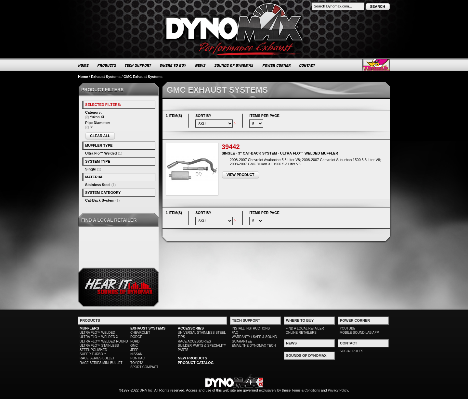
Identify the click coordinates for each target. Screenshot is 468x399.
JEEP (134, 350)
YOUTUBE (347, 328)
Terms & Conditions (306, 390)
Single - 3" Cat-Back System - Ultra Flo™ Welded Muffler (280, 153)
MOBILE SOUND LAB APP (359, 332)
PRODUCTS (107, 65)
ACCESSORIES (191, 328)
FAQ (235, 332)
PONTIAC (137, 358)
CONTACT (307, 65)
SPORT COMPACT (144, 367)
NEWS (200, 65)
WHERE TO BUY (173, 65)
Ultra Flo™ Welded (101, 153)
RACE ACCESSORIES (194, 341)
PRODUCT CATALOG (196, 363)
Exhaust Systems (106, 77)
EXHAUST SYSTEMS (147, 328)
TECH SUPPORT (138, 65)
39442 (231, 146)
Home (83, 77)
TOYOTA (136, 363)
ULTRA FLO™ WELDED (97, 332)
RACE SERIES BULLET (97, 358)
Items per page (264, 116)
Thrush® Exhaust (376, 65)
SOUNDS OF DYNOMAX (234, 65)
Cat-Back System (99, 200)
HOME (83, 65)
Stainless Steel (97, 185)
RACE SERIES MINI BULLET (101, 363)
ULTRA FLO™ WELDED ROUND (104, 341)
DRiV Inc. (146, 390)
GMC (134, 345)
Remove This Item (87, 117)
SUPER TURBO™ (93, 354)
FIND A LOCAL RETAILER (305, 328)
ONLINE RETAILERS (301, 332)
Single (90, 169)
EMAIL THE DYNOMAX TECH (254, 345)
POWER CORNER (276, 65)
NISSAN (136, 354)
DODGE (136, 337)
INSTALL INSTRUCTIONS (251, 328)
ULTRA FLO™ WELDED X (99, 337)
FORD (134, 341)
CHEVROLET (140, 332)
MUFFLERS (89, 328)
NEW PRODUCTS (192, 358)
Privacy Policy (338, 390)
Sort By (203, 116)
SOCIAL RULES (351, 351)
